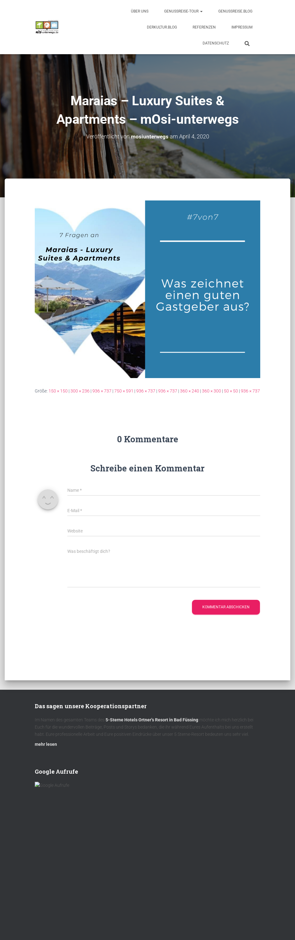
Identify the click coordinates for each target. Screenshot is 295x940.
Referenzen (204, 27)
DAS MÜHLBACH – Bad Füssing (70, 905)
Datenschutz (216, 43)
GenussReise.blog (235, 11)
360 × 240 (189, 390)
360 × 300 (211, 390)
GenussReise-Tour (183, 11)
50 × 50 (231, 390)
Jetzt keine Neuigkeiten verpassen (91, 888)
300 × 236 (80, 390)
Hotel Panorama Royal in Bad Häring (80, 920)
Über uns (139, 11)
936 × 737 (101, 390)
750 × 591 (123, 390)
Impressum (241, 27)
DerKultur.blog (162, 27)
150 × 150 (58, 390)
